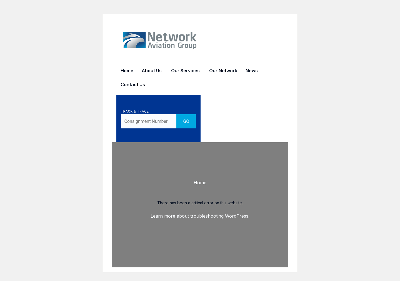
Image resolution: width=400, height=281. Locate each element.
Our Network (223, 70)
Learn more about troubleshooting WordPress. (200, 216)
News (252, 70)
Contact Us (133, 84)
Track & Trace (137, 111)
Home (127, 70)
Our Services (185, 70)
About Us (152, 70)
